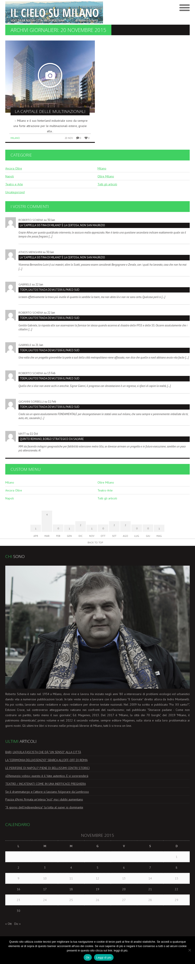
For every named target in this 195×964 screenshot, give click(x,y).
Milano (15, 138)
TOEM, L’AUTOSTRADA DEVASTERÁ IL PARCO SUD (49, 290)
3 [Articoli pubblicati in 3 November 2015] (45, 868)
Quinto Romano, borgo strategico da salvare (52, 439)
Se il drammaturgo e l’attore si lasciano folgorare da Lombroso (47, 792)
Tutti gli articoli (107, 184)
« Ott (8, 924)
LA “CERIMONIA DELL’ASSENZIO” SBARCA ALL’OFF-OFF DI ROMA (46, 760)
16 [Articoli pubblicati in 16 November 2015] (18, 889)
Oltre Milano (106, 176)
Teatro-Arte (105, 490)
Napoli (9, 176)
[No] (189, 950)
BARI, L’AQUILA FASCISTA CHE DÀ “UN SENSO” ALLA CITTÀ (43, 752)
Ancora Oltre (13, 168)
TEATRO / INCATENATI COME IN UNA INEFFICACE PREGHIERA (45, 784)
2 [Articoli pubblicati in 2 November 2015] (18, 868)
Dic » (17, 924)
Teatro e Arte (14, 184)
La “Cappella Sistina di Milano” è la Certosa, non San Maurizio (62, 225)
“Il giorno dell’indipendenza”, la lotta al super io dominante (44, 807)
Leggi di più (104, 957)
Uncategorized (15, 192)
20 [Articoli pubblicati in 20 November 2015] (124, 889)
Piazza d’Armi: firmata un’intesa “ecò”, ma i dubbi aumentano (44, 799)
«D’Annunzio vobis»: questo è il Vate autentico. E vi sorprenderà (46, 776)
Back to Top (95, 542)
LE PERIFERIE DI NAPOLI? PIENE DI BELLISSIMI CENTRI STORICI (47, 768)
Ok (88, 957)
